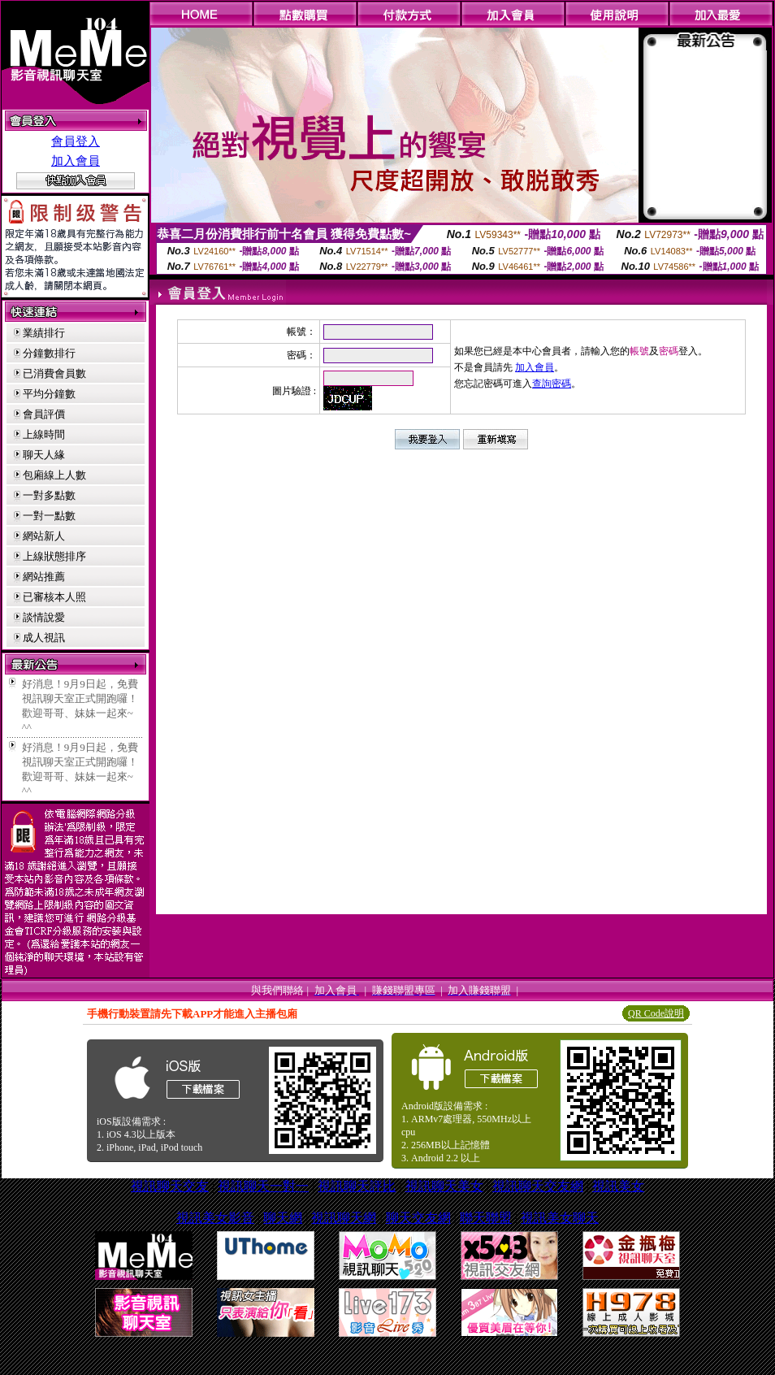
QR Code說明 (656, 1013)
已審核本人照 (54, 597)
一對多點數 (49, 495)
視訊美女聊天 (560, 1218)
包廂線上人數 (54, 475)
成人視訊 (44, 637)
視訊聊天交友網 (537, 1186)
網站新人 (44, 536)
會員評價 (44, 414)
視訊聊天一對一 (263, 1186)
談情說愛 (44, 617)
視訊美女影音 (215, 1218)
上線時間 (44, 434)
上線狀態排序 (54, 556)
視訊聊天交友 (170, 1186)
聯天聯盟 (486, 1218)
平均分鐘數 (49, 394)
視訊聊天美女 (444, 1186)
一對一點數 (49, 516)
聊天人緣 (44, 455)
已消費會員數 (54, 373)
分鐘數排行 (49, 353)
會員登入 (75, 141)
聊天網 (282, 1218)
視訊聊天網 (343, 1218)
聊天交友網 (418, 1218)
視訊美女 (618, 1186)
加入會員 (75, 160)
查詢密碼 (551, 383)
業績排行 (44, 333)
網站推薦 (44, 576)
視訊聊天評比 (357, 1186)
